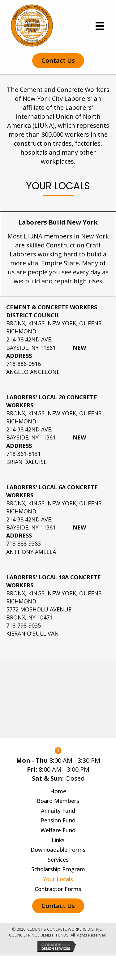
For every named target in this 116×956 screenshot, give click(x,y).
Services (58, 859)
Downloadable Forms (58, 850)
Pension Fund (58, 820)
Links (58, 840)
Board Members (58, 801)
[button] (58, 60)
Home (58, 791)
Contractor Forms (58, 889)
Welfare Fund (58, 830)
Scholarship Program (58, 869)
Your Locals (58, 879)
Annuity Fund (58, 811)
